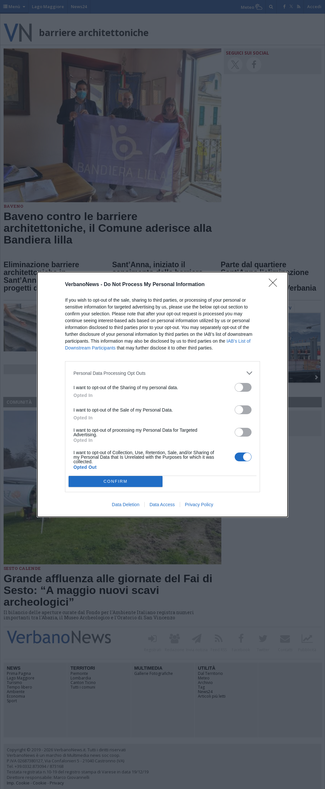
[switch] (243, 387)
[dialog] (162, 394)
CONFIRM (115, 481)
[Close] (275, 285)
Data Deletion (125, 504)
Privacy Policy (199, 504)
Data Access (162, 504)
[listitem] (162, 373)
